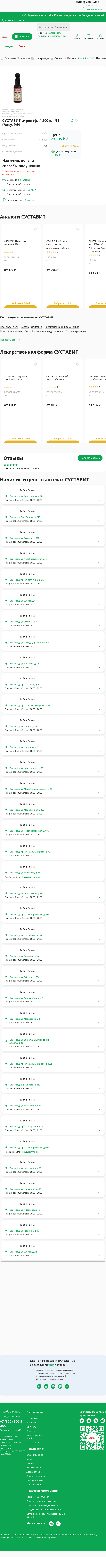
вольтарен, (43, 36)
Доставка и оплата (13, 20)
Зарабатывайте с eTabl (41, 15)
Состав (25, 326)
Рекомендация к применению (62, 326)
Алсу (43, 139)
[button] (53, 500)
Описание (36, 326)
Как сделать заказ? (92, 15)
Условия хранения (75, 331)
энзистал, (54, 36)
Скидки (22, 46)
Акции (9, 46)
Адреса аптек (73, 15)
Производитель (9, 326)
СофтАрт (34, 1534)
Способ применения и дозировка (44, 331)
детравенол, (54, 32)
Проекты (60, 15)
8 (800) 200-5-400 (87, 2)
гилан (63, 36)
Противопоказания (11, 331)
